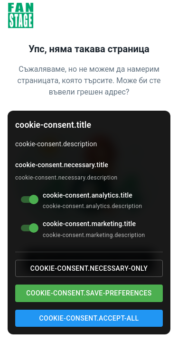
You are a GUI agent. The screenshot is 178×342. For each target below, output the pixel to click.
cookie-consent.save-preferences (88, 293)
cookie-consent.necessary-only (89, 268)
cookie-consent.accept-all (89, 318)
